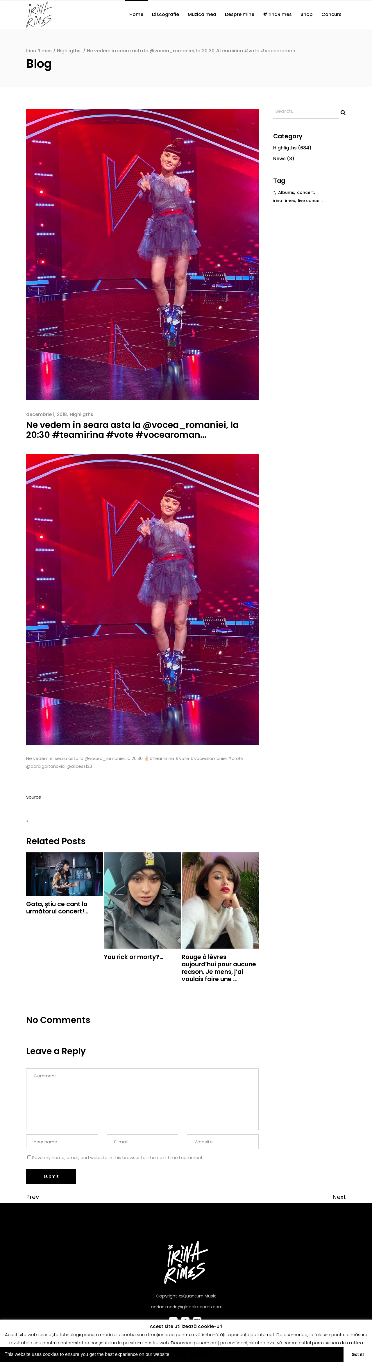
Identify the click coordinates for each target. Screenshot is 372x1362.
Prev (32, 1197)
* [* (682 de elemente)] (274, 192)
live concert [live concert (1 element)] (310, 201)
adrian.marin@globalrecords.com (187, 1307)
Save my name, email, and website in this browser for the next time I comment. (118, 1157)
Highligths (69, 50)
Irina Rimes (39, 50)
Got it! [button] (358, 1354)
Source (33, 797)
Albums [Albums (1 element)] (286, 192)
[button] (173, 1355)
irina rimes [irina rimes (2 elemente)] (284, 201)
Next (339, 1197)
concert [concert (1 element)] (305, 192)
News (279, 158)
